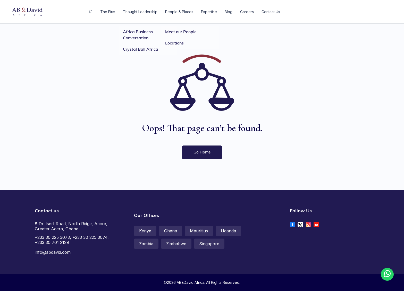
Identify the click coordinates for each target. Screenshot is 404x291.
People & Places (179, 12)
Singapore (209, 243)
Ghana (170, 230)
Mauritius (199, 230)
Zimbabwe (176, 243)
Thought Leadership (140, 12)
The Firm (107, 12)
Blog (228, 12)
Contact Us (271, 12)
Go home (202, 152)
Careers (247, 12)
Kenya (145, 230)
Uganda (228, 230)
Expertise (209, 12)
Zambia (146, 243)
